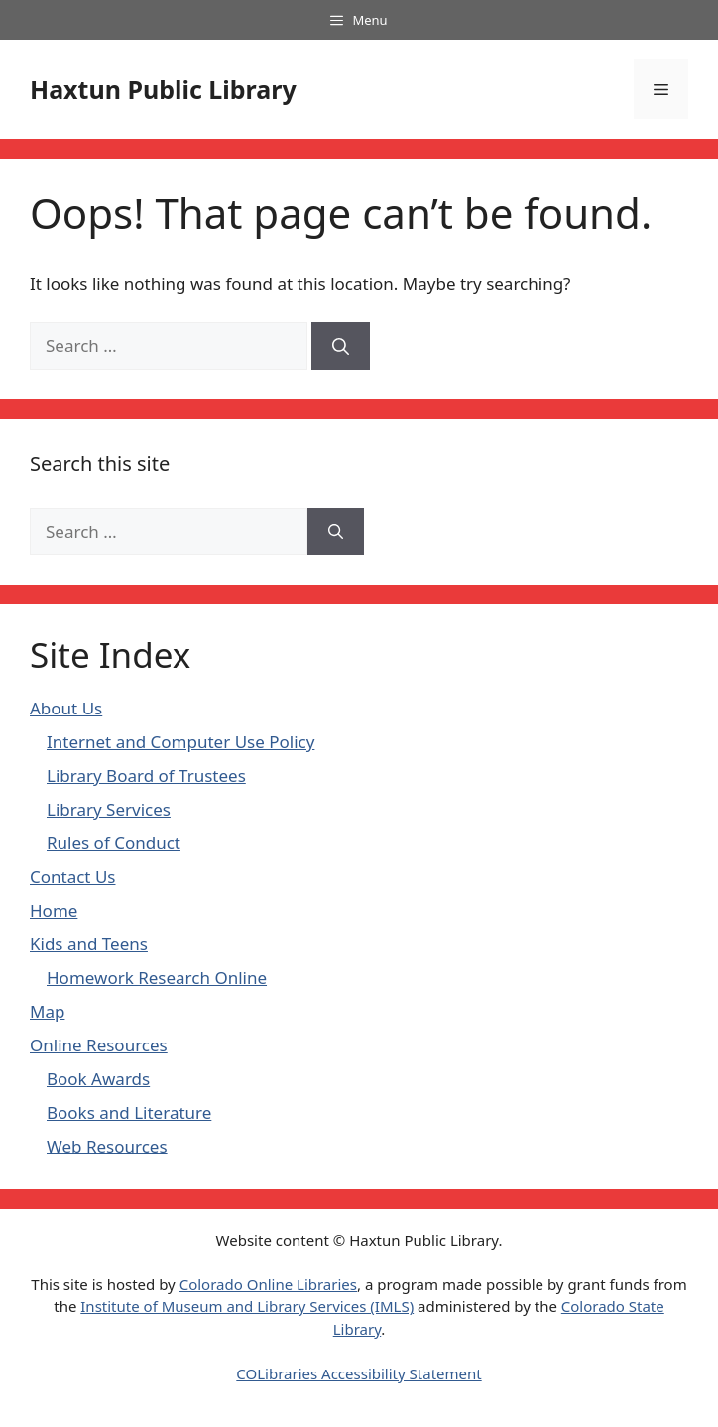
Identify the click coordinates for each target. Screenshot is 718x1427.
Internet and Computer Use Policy (180, 741)
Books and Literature (129, 1112)
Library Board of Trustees (146, 775)
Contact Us (73, 876)
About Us (66, 708)
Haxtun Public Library (163, 89)
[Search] (340, 346)
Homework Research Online (157, 977)
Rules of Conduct (113, 842)
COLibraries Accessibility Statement (358, 1373)
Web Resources (107, 1146)
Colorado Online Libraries (268, 1284)
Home (53, 910)
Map (47, 1011)
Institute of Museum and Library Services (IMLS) (247, 1306)
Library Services (109, 809)
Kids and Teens (89, 944)
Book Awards (98, 1078)
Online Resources (99, 1045)
